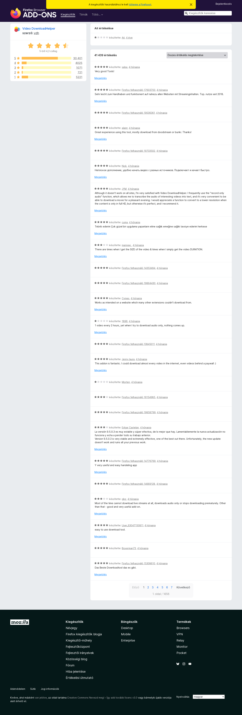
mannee (126, 245)
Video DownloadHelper (38, 28)
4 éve (129, 37)
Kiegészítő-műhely (79, 640)
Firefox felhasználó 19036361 (138, 112)
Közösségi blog (76, 659)
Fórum (70, 665)
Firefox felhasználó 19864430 (138, 283)
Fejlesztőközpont (78, 646)
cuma (125, 222)
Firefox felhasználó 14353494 (138, 268)
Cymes (125, 298)
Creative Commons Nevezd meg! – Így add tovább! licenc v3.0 (102, 697)
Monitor (182, 646)
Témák (83, 14)
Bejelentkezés (224, 3)
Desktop (127, 628)
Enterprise (128, 640)
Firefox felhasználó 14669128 (138, 483)
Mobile (126, 634)
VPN (179, 634)
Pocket (181, 653)
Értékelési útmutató (79, 678)
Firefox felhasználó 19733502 (138, 150)
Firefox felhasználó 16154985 (138, 397)
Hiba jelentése (76, 671)
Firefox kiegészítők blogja (84, 634)
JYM (124, 188)
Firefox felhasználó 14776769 (139, 461)
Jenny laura (128, 359)
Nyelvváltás (182, 696)
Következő (183, 587)
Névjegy (71, 628)
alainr (125, 127)
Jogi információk (50, 688)
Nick (124, 165)
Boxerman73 (129, 548)
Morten (126, 382)
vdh (36, 33)
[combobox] (208, 13)
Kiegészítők (68, 14)
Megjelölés (100, 78)
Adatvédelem (17, 688)
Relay (180, 640)
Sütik (33, 688)
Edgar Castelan (130, 427)
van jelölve (41, 697)
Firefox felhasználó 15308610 (138, 563)
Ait (123, 37)
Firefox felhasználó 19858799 (139, 412)
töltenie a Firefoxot (140, 4)
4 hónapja (134, 67)
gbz (124, 499)
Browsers (183, 628)
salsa (124, 67)
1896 (125, 321)
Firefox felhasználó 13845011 (138, 344)
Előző (135, 587)
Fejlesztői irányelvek (80, 653)
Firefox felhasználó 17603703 (138, 89)
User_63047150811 (132, 525)
